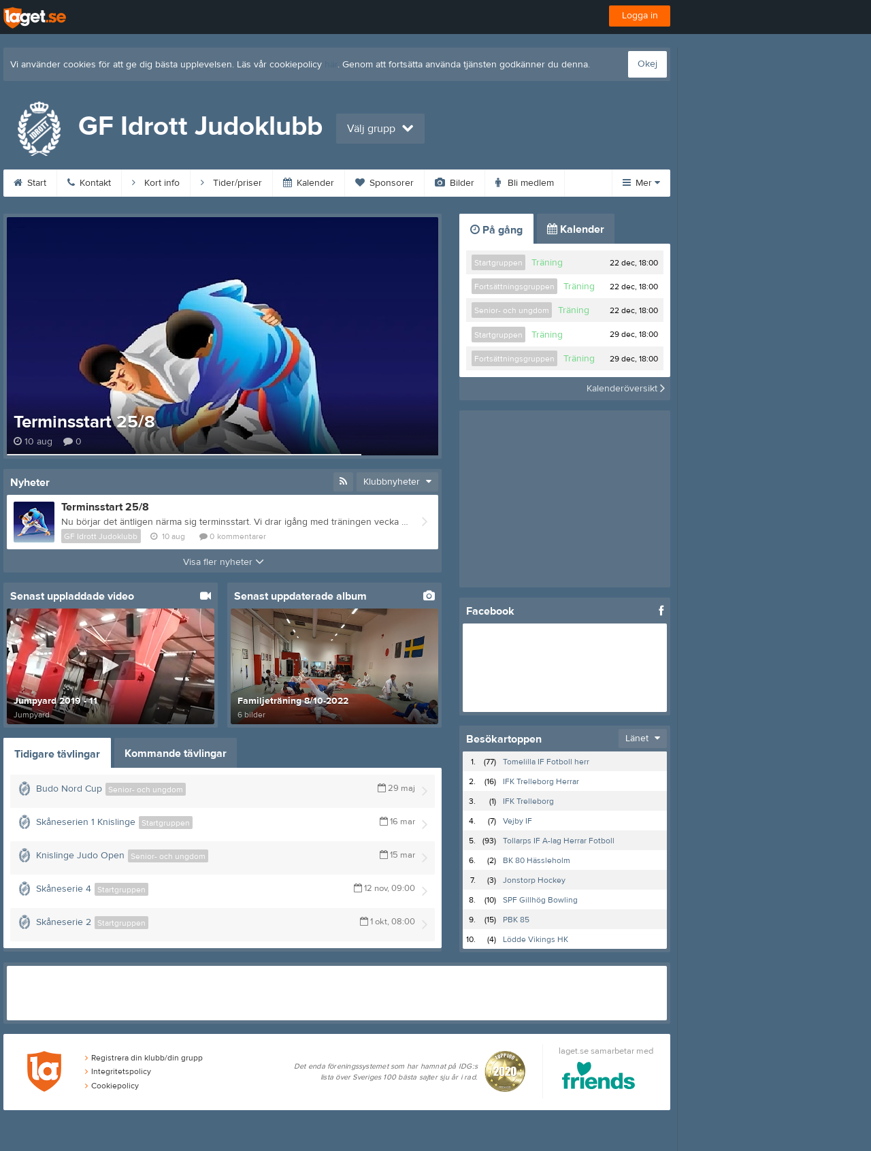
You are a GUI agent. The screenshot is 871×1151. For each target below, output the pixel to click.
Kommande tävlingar (176, 753)
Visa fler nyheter (223, 562)
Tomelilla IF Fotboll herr (546, 761)
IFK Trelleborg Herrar (541, 781)
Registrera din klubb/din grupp (144, 1057)
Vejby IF (517, 820)
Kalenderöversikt (626, 389)
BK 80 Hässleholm (536, 860)
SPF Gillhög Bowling (540, 899)
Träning (547, 263)
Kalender (308, 183)
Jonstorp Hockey (534, 880)
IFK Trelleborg (528, 801)
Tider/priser (231, 183)
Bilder (454, 183)
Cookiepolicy (112, 1085)
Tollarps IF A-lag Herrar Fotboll (558, 840)
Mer (641, 183)
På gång (496, 230)
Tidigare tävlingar (57, 754)
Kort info (156, 183)
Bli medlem (524, 183)
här (331, 65)
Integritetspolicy (118, 1071)
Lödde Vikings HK (535, 939)
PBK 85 (516, 919)
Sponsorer (384, 183)
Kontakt (89, 183)
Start (30, 183)
